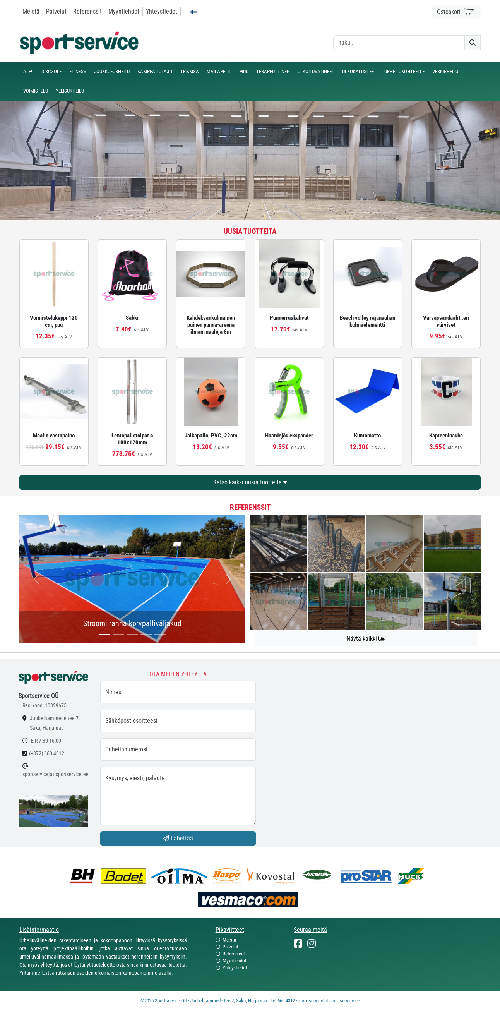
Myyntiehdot (123, 11)
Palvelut (56, 11)
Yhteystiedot (161, 11)
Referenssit (87, 11)
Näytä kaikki (365, 638)
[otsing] (399, 42)
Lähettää (178, 838)
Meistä (30, 11)
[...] (104, 634)
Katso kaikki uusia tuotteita (250, 482)
